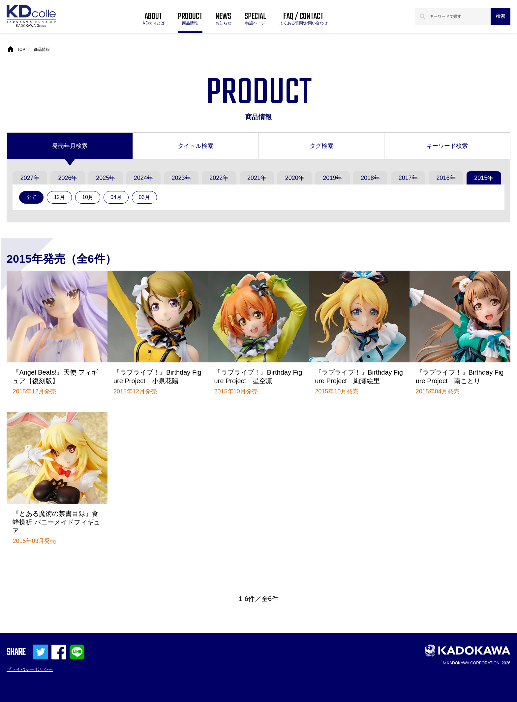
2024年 (143, 178)
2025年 (105, 178)
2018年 (370, 178)
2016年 (445, 178)
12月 (59, 197)
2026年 (67, 178)
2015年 (483, 178)
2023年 (181, 178)
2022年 (218, 178)
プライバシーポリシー (30, 669)
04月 (116, 197)
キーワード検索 (447, 146)
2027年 (30, 178)
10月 (87, 197)
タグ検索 (321, 146)
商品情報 (42, 49)
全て (31, 197)
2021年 (256, 178)
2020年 (294, 178)
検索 (500, 16)
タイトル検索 (195, 146)
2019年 (332, 178)
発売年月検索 (70, 146)
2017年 (408, 178)
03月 (144, 197)
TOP (21, 49)
